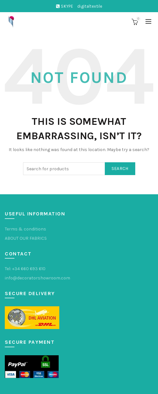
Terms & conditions (25, 229)
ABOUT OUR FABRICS (26, 238)
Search (120, 168)
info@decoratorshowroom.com (37, 278)
